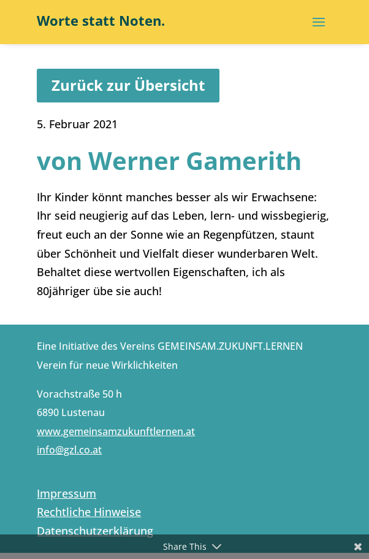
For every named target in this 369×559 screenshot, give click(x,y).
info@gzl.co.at (69, 450)
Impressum (66, 493)
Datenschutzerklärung (95, 530)
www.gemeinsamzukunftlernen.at (116, 431)
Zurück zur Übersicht (128, 85)
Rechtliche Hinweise (89, 511)
